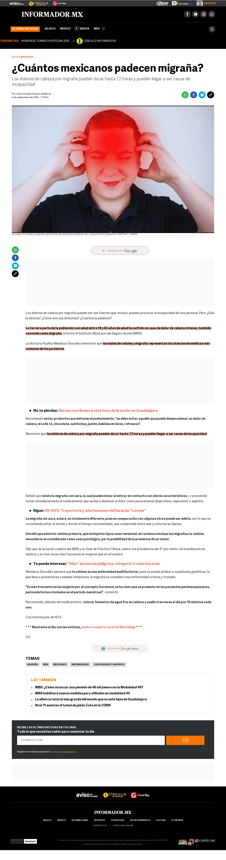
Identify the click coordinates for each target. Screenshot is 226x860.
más (99, 29)
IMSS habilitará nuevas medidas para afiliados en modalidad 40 (82, 693)
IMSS (45, 665)
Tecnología (117, 820)
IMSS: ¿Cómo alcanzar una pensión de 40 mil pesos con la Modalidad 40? (89, 687)
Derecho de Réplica (111, 844)
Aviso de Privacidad (92, 844)
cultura (161, 820)
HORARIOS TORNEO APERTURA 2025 (45, 41)
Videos (82, 28)
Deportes (99, 820)
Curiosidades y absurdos (109, 665)
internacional (80, 820)
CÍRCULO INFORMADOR (100, 41)
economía (177, 820)
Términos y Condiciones (63, 752)
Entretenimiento (140, 820)
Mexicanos (60, 665)
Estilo (16, 57)
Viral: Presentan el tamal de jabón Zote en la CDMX (73, 705)
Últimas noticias (25, 29)
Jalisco (50, 29)
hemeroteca (100, 826)
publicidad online (123, 826)
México (65, 29)
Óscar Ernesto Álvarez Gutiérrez (34, 94)
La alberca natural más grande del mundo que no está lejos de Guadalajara (91, 699)
